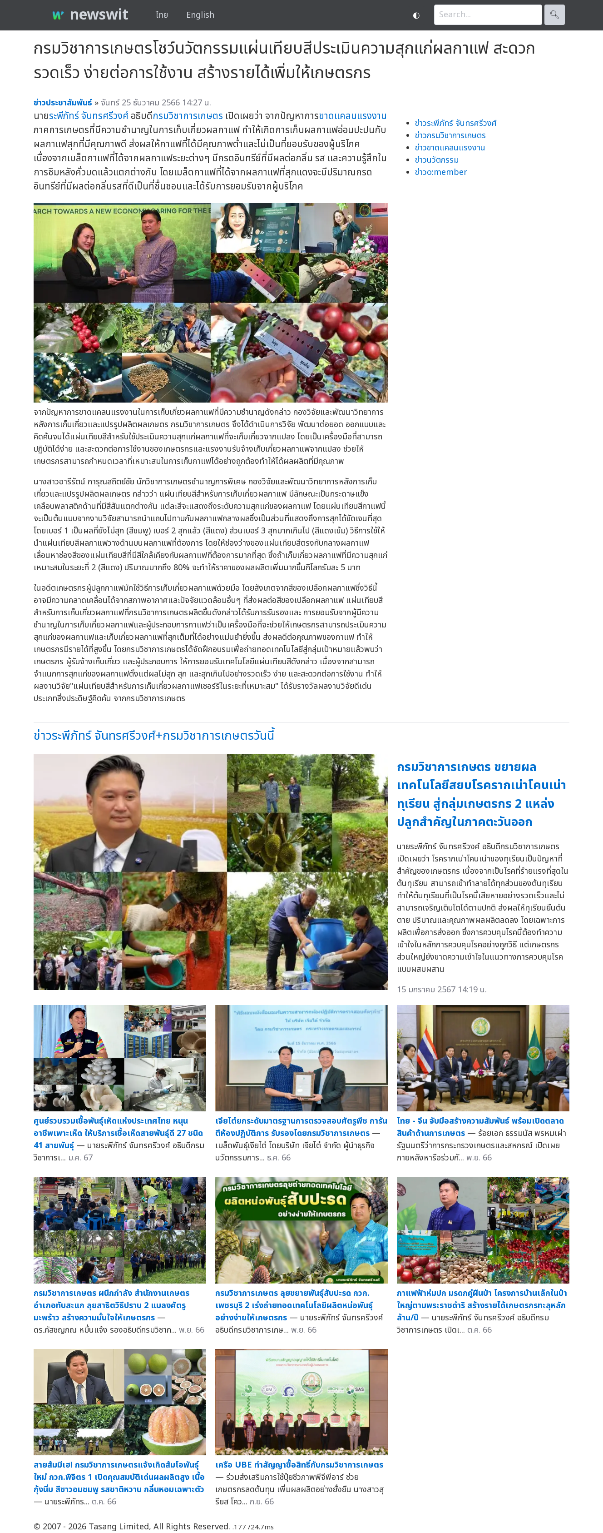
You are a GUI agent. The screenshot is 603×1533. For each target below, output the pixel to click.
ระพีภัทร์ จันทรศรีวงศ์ (89, 116)
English (200, 15)
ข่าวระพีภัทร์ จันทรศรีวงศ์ (456, 123)
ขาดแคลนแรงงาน (353, 116)
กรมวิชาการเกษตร (188, 116)
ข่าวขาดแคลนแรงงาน (450, 148)
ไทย (162, 15)
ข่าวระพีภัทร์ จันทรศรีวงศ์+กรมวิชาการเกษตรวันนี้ (154, 736)
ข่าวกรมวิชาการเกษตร (450, 135)
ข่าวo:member (441, 172)
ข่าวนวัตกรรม (437, 160)
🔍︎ (554, 15)
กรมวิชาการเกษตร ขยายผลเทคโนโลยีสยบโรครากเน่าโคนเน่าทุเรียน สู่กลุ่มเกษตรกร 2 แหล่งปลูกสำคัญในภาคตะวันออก (481, 795)
